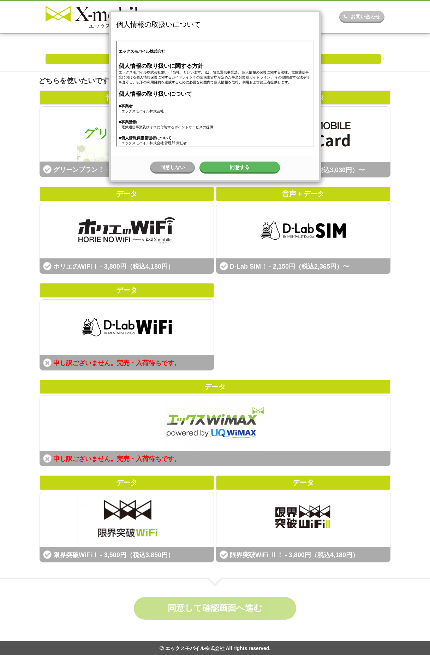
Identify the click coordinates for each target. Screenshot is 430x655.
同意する (240, 167)
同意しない (172, 167)
